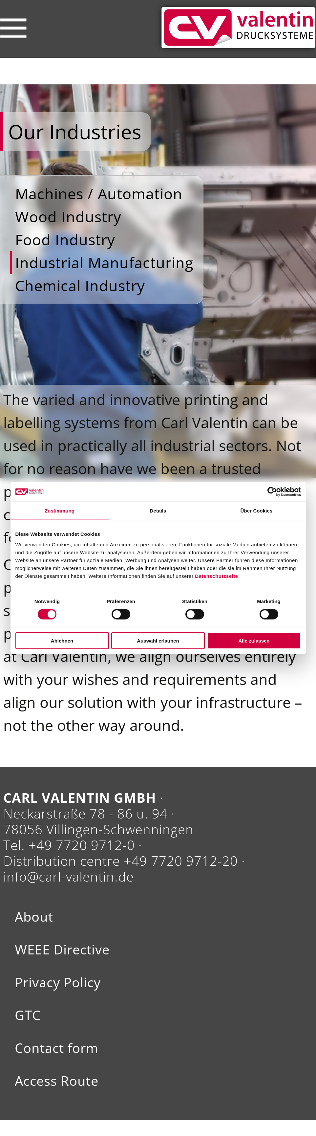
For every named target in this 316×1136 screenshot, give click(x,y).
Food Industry (65, 239)
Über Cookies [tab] (257, 510)
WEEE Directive (62, 949)
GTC (28, 1015)
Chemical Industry (80, 285)
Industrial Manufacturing (104, 262)
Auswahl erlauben (158, 640)
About (34, 917)
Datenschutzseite (216, 576)
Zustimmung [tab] (59, 510)
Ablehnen (62, 640)
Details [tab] (158, 510)
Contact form (56, 1048)
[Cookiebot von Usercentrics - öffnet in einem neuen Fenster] (272, 492)
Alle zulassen (253, 640)
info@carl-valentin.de (68, 876)
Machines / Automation (98, 194)
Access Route (56, 1081)
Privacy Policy (58, 982)
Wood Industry (68, 217)
